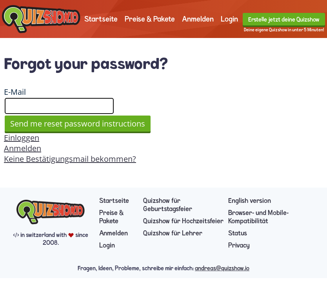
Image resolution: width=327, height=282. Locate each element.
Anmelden (198, 19)
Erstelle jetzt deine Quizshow (284, 19)
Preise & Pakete (150, 19)
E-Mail (15, 92)
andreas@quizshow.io (222, 268)
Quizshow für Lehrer (172, 233)
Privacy (239, 245)
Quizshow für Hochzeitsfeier (183, 221)
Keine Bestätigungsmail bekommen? (70, 159)
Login (229, 19)
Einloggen (21, 137)
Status (237, 233)
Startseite (101, 19)
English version (249, 200)
